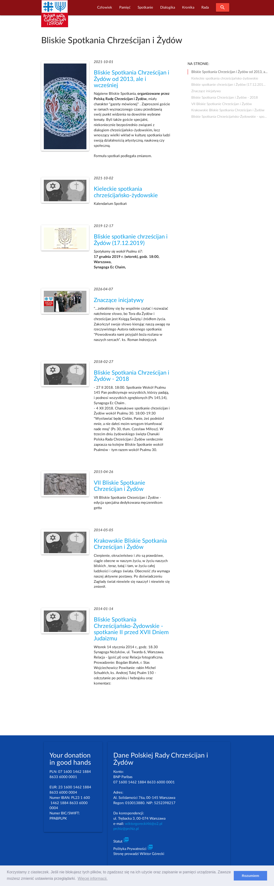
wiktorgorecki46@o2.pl (143, 824)
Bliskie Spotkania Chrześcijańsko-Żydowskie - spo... (229, 116)
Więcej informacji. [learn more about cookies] (92, 878)
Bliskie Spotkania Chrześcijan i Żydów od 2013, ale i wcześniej (131, 79)
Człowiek (104, 7)
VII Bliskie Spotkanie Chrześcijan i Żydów (221, 104)
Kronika (188, 7)
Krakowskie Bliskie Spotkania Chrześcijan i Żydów (227, 110)
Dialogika (167, 7)
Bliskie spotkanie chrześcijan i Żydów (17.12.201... (228, 84)
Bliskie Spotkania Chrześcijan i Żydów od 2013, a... (229, 72)
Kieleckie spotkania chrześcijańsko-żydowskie (224, 78)
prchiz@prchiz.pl (126, 829)
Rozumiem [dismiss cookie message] (250, 876)
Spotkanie (145, 7)
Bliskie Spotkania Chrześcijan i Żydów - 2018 (224, 97)
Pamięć (124, 7)
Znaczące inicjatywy (119, 300)
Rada (205, 7)
